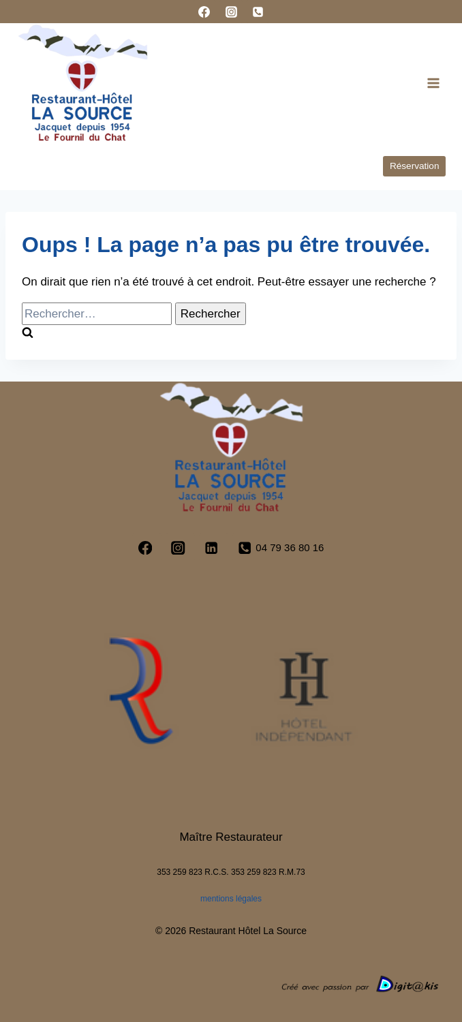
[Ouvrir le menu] (433, 82)
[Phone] (257, 11)
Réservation (415, 166)
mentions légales (231, 898)
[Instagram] (231, 11)
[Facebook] (204, 11)
